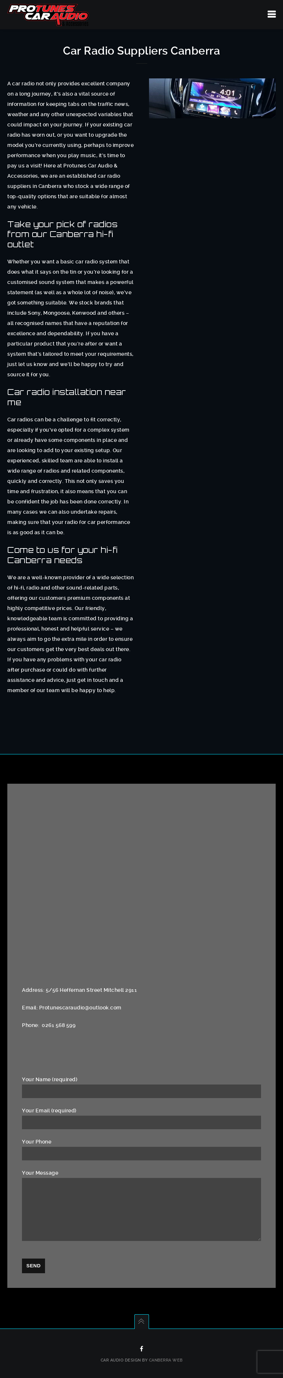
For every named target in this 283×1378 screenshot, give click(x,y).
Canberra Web (166, 1360)
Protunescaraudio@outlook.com (80, 1008)
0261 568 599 (58, 1025)
